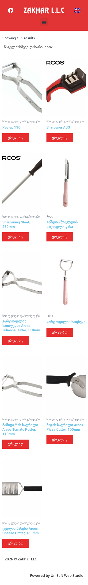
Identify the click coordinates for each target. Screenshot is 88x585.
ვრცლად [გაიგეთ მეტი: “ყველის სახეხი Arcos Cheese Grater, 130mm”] (15, 543)
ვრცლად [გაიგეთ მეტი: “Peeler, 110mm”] (15, 138)
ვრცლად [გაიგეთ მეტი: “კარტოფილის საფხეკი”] (59, 332)
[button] (44, 22)
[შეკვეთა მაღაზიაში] (28, 47)
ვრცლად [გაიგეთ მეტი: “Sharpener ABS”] (59, 138)
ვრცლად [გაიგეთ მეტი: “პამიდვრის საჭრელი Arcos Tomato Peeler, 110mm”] (15, 444)
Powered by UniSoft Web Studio (56, 575)
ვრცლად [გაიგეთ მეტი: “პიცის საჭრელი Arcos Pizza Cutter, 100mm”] (59, 439)
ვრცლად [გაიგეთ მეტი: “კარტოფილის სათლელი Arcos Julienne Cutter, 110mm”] (15, 340)
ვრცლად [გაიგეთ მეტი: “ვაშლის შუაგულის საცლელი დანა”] (59, 237)
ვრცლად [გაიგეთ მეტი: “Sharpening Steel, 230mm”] (15, 237)
